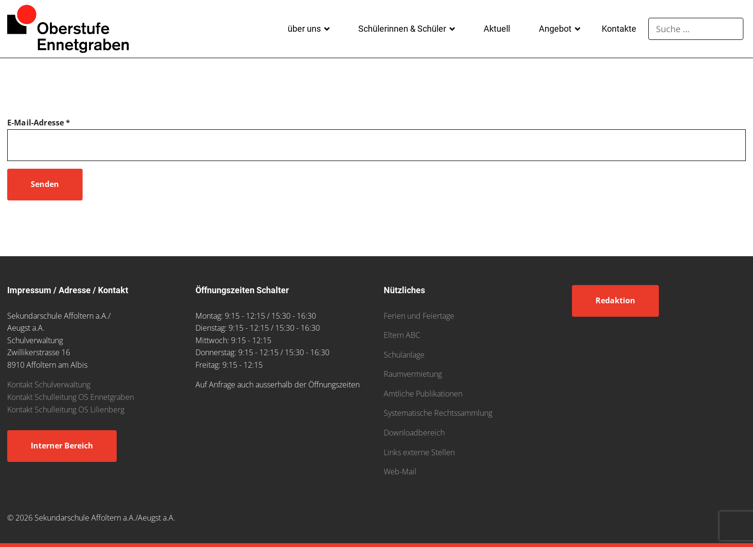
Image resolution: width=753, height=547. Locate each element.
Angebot (555, 29)
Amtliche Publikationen (423, 393)
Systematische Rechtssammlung (438, 413)
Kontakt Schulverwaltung (48, 384)
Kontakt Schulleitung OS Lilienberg (65, 409)
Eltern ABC (402, 335)
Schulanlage (404, 354)
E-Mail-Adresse (38, 122)
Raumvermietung (413, 374)
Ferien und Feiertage (419, 316)
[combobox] (695, 29)
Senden (45, 184)
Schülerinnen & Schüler (402, 29)
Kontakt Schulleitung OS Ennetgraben (70, 397)
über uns (304, 29)
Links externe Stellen (419, 452)
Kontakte (619, 29)
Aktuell (497, 29)
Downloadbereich (414, 432)
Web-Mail (400, 471)
